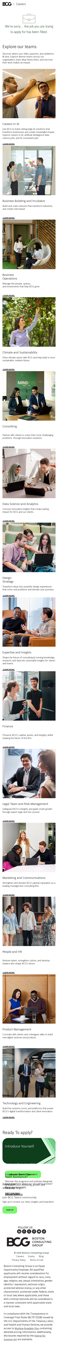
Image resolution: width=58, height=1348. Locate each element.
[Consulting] (8, 447)
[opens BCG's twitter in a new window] (29, 1231)
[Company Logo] (14, 3)
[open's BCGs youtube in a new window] (39, 1231)
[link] (29, 1242)
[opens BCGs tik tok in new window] (44, 1231)
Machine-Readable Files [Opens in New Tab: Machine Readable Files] (27, 1328)
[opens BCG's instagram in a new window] (34, 1231)
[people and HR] (8, 973)
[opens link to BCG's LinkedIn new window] (19, 1231)
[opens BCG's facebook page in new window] (24, 1231)
